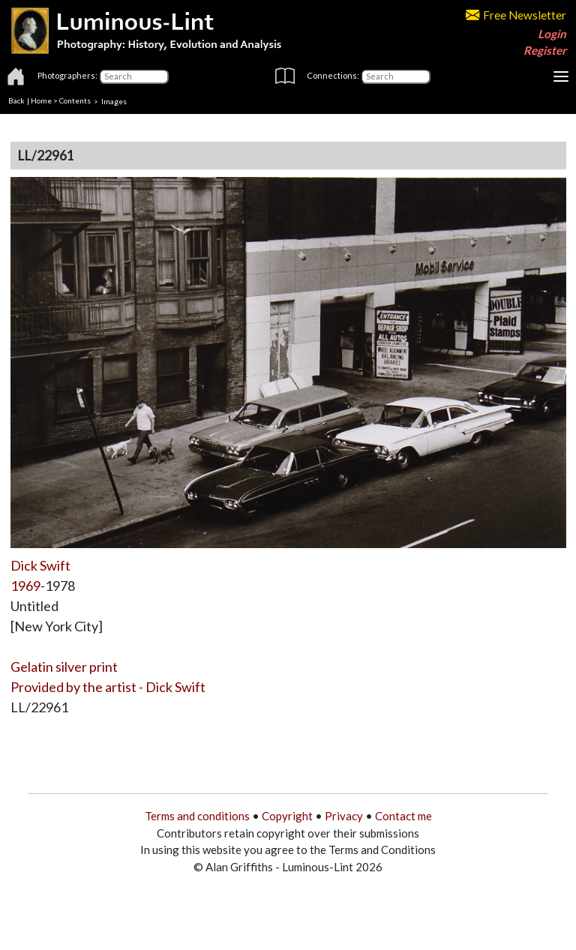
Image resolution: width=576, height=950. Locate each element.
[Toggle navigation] (561, 76)
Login (552, 33)
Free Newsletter (516, 15)
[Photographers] (134, 76)
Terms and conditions (197, 816)
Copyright (287, 816)
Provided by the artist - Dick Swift (108, 687)
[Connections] (395, 76)
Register (545, 50)
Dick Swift (40, 565)
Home (41, 100)
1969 (25, 585)
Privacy (344, 816)
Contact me (403, 816)
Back (16, 100)
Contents (75, 100)
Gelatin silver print (64, 666)
